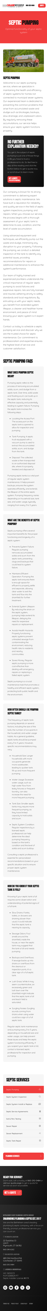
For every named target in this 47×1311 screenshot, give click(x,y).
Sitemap (31, 1304)
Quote (42, 5)
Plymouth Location (10, 1237)
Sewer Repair (23, 1126)
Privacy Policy (15, 1304)
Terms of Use (6, 1304)
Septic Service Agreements (23, 1111)
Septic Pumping (23, 1089)
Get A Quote (14, 179)
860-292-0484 (30, 5)
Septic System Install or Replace (23, 1104)
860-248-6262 (8, 1249)
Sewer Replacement (23, 1133)
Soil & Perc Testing (23, 1119)
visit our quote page (12, 1183)
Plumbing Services (23, 1156)
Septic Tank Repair (23, 1141)
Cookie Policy (24, 1304)
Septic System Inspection (23, 1097)
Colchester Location (11, 1254)
